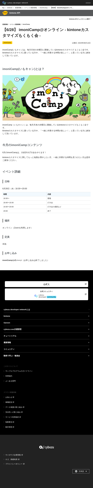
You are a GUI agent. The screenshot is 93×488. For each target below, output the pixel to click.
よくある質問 (10, 381)
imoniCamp (44, 8)
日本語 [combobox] (81, 471)
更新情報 (18, 8)
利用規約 (8, 376)
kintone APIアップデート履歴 (79, 19)
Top (3, 8)
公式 (46, 284)
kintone (9, 8)
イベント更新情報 (30, 8)
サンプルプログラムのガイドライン (19, 371)
